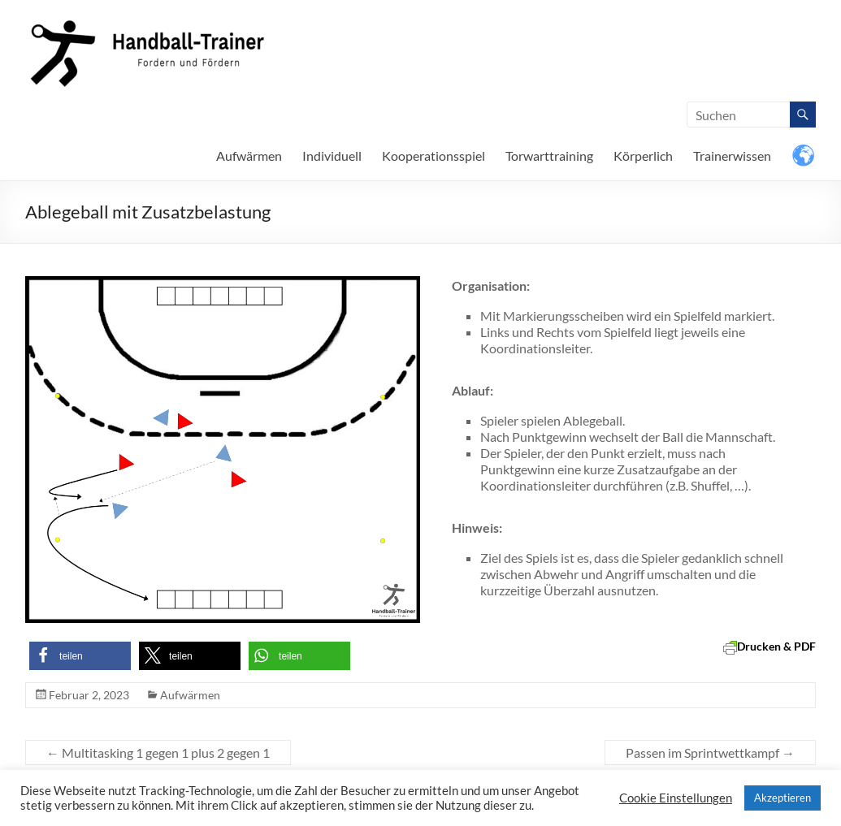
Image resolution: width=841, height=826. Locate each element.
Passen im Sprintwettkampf (710, 752)
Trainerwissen (732, 155)
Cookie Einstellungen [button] (675, 798)
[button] (80, 656)
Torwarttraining (549, 155)
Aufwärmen (249, 155)
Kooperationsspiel (433, 155)
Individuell (332, 155)
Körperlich (643, 155)
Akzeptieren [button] (782, 797)
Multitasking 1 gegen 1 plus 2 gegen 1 (158, 752)
